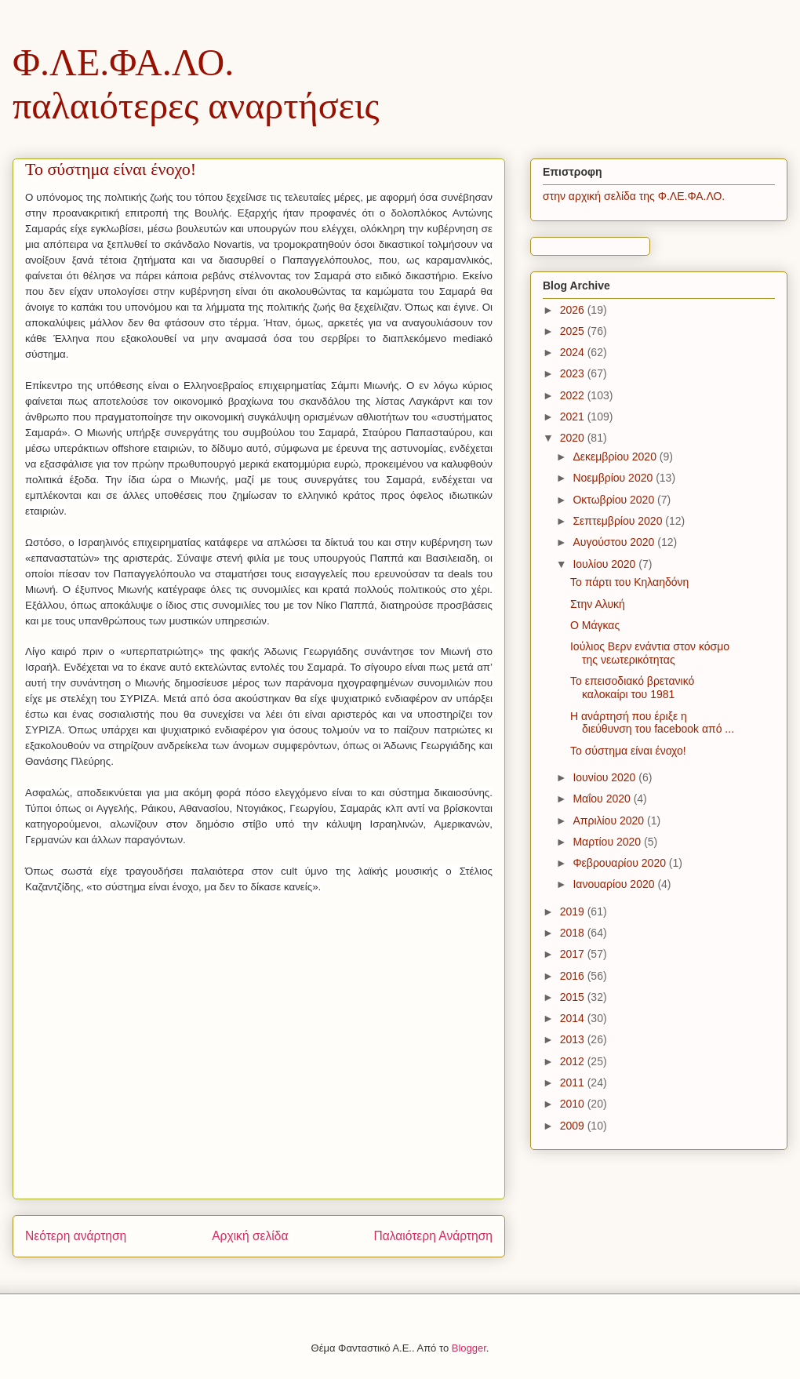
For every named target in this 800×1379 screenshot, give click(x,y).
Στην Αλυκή (597, 604)
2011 (573, 1082)
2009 (573, 1125)
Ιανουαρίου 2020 (615, 884)
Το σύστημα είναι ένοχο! (628, 750)
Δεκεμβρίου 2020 (616, 456)
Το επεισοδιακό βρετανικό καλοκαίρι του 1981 (632, 687)
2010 (573, 1103)
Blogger (469, 1348)
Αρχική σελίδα (250, 1236)
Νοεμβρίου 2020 (614, 477)
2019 (573, 911)
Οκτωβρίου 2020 (615, 499)
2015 (573, 997)
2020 (573, 437)
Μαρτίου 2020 (608, 841)
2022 (573, 395)
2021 (573, 416)
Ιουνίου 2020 (605, 777)
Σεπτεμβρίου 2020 (619, 521)
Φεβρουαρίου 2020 (620, 863)
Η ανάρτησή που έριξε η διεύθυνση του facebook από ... (652, 723)
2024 (573, 352)
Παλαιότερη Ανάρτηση (433, 1236)
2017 (573, 954)
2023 (573, 373)
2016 (573, 976)
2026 (573, 310)
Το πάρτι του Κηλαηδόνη (629, 582)
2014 (573, 1018)
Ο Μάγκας (595, 625)
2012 (573, 1061)
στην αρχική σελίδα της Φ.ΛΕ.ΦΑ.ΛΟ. (634, 196)
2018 (573, 932)
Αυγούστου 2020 (615, 542)
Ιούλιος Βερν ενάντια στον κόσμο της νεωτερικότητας (649, 653)
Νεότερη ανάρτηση (75, 1236)
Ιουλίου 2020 (605, 564)
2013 (573, 1039)
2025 (573, 331)
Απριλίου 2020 (610, 820)
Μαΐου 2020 (603, 798)
